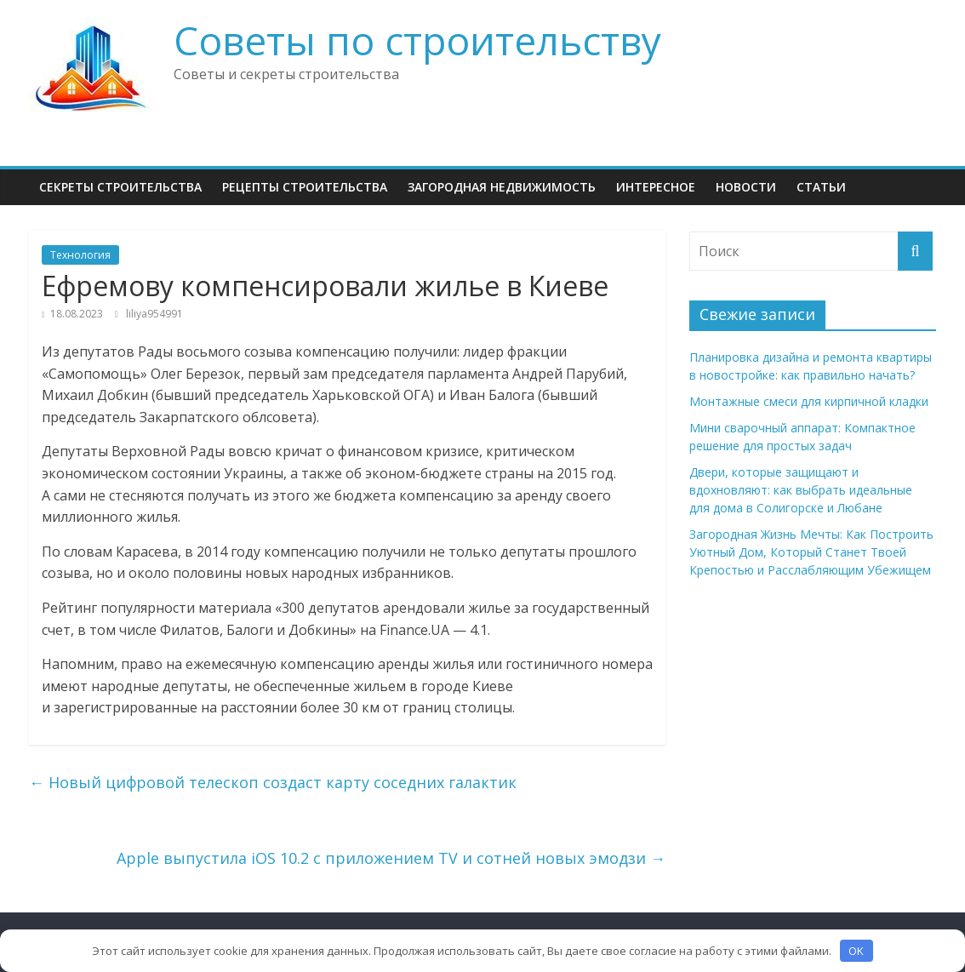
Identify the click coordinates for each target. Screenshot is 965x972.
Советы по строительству (417, 40)
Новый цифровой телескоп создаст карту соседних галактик (273, 782)
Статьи (821, 187)
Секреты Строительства (120, 187)
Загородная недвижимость (502, 187)
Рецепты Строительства (304, 187)
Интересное (655, 187)
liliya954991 (154, 313)
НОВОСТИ (746, 187)
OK (856, 950)
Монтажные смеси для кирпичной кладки (808, 401)
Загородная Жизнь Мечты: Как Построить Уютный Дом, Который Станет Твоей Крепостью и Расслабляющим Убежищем (811, 552)
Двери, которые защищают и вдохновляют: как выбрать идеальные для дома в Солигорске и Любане (800, 490)
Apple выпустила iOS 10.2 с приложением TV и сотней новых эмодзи (391, 858)
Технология (80, 255)
